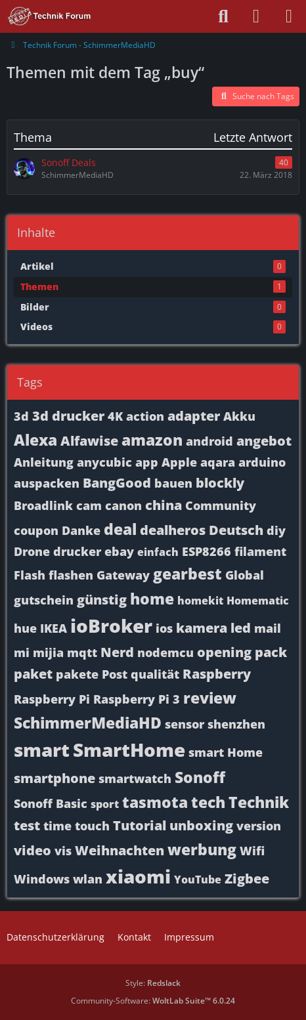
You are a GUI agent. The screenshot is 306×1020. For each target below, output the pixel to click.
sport (105, 804)
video (32, 850)
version (258, 826)
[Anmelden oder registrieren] (256, 16)
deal (120, 529)
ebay (119, 551)
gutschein (44, 600)
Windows (42, 879)
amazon (152, 439)
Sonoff (200, 777)
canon (123, 505)
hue (25, 628)
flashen (71, 575)
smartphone (54, 778)
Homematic (258, 600)
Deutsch (236, 530)
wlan (87, 879)
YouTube (197, 879)
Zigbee (247, 878)
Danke (81, 530)
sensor (184, 724)
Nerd (117, 652)
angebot (264, 441)
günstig (102, 599)
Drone (32, 551)
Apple (179, 462)
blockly (220, 483)
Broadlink (43, 505)
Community (220, 505)
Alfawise (89, 441)
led (240, 628)
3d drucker (68, 416)
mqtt (82, 652)
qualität (155, 674)
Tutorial (139, 825)
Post (114, 674)
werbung (201, 849)
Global (244, 575)
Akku (239, 416)
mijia (48, 652)
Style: (153, 982)
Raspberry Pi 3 (136, 699)
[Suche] (223, 16)
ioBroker (111, 625)
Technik (259, 802)
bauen (173, 483)
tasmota (155, 802)
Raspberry (217, 674)
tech (208, 802)
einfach (158, 552)
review (209, 697)
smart (42, 749)
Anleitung (44, 462)
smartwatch (134, 778)
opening (224, 652)
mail (267, 628)
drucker (77, 551)
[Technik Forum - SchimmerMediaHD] (49, 16)
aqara (217, 462)
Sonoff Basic (50, 803)
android (209, 441)
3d (21, 416)
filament (260, 551)
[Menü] (289, 16)
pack (271, 652)
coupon (36, 530)
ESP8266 (206, 551)
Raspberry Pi (52, 699)
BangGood (117, 483)
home (152, 598)
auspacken (46, 483)
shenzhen (236, 724)
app (146, 462)
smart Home (225, 752)
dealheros (173, 530)
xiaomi (138, 876)
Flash (29, 575)
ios (164, 628)
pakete (77, 674)
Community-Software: (153, 1000)
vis (63, 851)
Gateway (123, 575)
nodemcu (165, 652)
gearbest (187, 573)
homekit (200, 600)
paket (33, 674)
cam (89, 505)
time (57, 826)
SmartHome (129, 749)
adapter (193, 416)
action (145, 416)
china (163, 505)
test (27, 825)
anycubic (104, 462)
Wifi (252, 851)
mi (22, 652)
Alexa (35, 439)
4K (115, 416)
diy (276, 530)
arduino (262, 462)
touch (92, 826)
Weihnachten (119, 850)
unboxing (201, 825)
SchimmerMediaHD (88, 722)
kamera (201, 628)
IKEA (53, 628)
